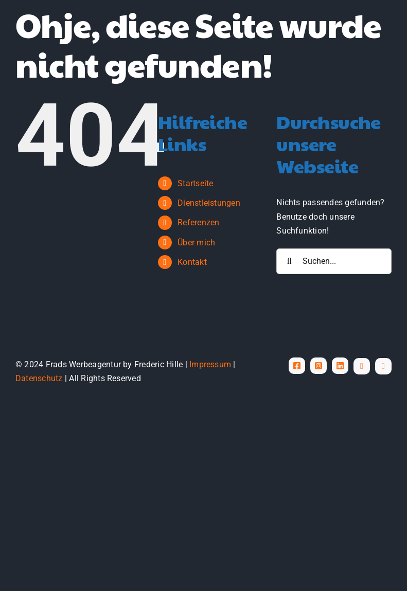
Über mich (196, 242)
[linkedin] (340, 365)
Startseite (195, 183)
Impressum (210, 364)
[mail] (361, 366)
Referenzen (198, 222)
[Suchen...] (334, 261)
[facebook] (297, 365)
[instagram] (318, 365)
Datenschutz (39, 378)
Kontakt (192, 262)
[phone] (383, 366)
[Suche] (289, 261)
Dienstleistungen (209, 203)
